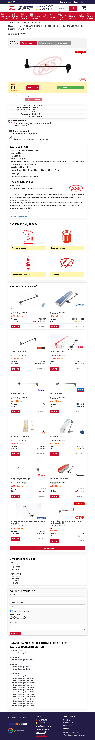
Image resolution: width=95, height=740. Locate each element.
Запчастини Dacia (15, 657)
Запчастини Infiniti (15, 664)
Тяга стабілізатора (17, 394)
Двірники (55, 274)
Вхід (84, 2)
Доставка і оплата (66, 2)
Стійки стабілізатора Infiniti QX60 (22, 669)
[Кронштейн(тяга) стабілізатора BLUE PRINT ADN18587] (28, 299)
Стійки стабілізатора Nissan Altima (23, 678)
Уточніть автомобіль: (14, 42)
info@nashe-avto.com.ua (45, 726)
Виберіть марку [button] (28, 43)
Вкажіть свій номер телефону (18, 96)
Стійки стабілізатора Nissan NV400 (23, 692)
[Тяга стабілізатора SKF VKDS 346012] (66, 384)
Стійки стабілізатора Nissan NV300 (23, 690)
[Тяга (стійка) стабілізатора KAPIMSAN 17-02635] (66, 469)
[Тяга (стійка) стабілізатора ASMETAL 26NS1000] (28, 426)
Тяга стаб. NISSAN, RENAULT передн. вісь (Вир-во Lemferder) (28, 522)
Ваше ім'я (13, 594)
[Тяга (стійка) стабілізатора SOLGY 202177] (28, 469)
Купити (33, 87)
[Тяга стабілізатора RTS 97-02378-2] (66, 426)
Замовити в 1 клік (33, 99)
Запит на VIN (40, 732)
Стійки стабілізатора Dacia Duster (22, 660)
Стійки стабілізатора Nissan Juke (22, 680)
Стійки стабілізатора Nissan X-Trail (23, 706)
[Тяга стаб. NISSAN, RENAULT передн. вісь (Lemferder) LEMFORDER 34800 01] (28, 511)
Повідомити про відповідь (19, 611)
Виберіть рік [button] (63, 43)
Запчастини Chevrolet (17, 650)
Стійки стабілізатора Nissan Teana (23, 703)
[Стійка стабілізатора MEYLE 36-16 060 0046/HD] (67, 299)
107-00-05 (44, 6)
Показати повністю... (18, 216)
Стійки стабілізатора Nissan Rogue (23, 701)
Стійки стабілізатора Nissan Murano (23, 687)
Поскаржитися (41, 735)
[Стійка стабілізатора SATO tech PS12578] (28, 341)
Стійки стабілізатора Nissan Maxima (23, 683)
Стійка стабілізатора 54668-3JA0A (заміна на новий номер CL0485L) (65, 522)
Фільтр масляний (58, 248)
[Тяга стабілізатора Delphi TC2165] (28, 384)
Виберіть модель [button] (46, 43)
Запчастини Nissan (16, 673)
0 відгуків (23, 34)
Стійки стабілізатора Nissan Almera (23, 676)
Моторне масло (19, 248)
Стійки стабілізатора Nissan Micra (22, 685)
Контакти (77, 2)
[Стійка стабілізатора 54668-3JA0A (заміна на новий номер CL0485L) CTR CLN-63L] (66, 511)
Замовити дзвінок (42, 729)
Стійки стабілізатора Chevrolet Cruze (23, 653)
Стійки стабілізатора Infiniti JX (21, 667)
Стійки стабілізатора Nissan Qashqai (23, 699)
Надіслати (15, 633)
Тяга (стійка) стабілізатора (20, 436)
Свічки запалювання (21, 274)
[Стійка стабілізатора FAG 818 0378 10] (67, 341)
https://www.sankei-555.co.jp (23, 212)
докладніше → (17, 127)
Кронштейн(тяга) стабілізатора (22, 309)
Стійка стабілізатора (57, 309)
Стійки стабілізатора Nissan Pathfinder (24, 694)
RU (14, 2)
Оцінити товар (15, 614)
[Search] (73, 8)
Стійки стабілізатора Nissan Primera (23, 696)
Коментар (14, 622)
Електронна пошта (16, 603)
